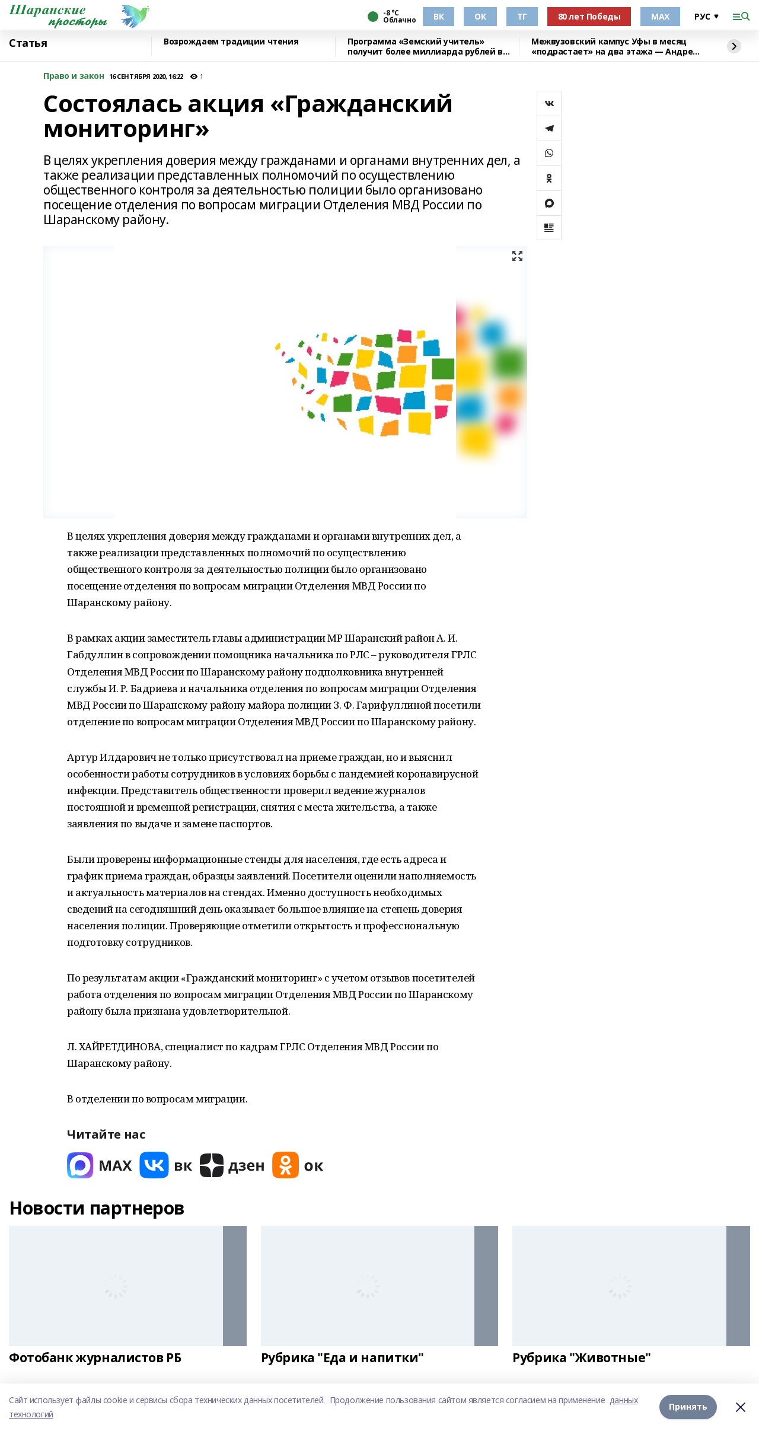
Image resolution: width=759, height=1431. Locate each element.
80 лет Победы (589, 16)
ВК (438, 16)
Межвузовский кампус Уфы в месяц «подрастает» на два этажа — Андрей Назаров (615, 46)
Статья (28, 43)
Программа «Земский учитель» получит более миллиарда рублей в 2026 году (425, 46)
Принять (688, 1407)
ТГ (522, 16)
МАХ (660, 16)
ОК (480, 16)
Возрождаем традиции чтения (231, 42)
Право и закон (73, 76)
